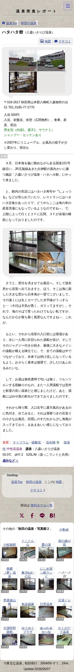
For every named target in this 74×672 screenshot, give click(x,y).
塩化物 (50, 442)
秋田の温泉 (29, 22)
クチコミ (65, 41)
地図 (48, 41)
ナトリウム (21, 442)
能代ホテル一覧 (42, 505)
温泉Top (11, 22)
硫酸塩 (36, 442)
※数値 (64, 529)
